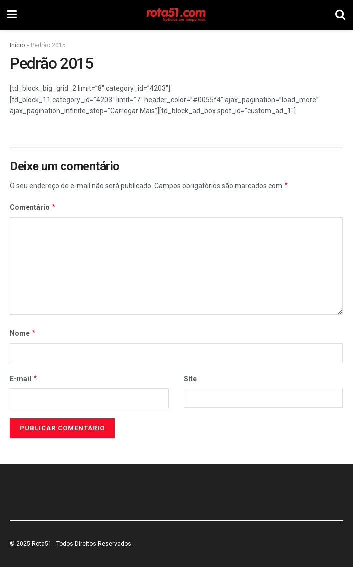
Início (17, 45)
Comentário (33, 207)
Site (190, 379)
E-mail (24, 379)
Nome (23, 333)
